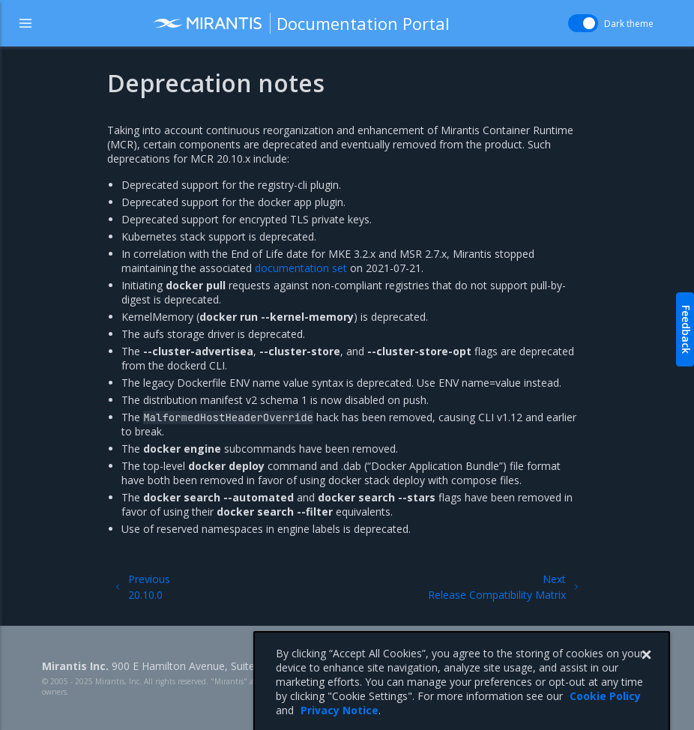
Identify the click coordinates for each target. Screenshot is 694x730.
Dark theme (629, 23)
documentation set (301, 268)
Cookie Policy (605, 712)
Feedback (686, 329)
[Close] (646, 671)
